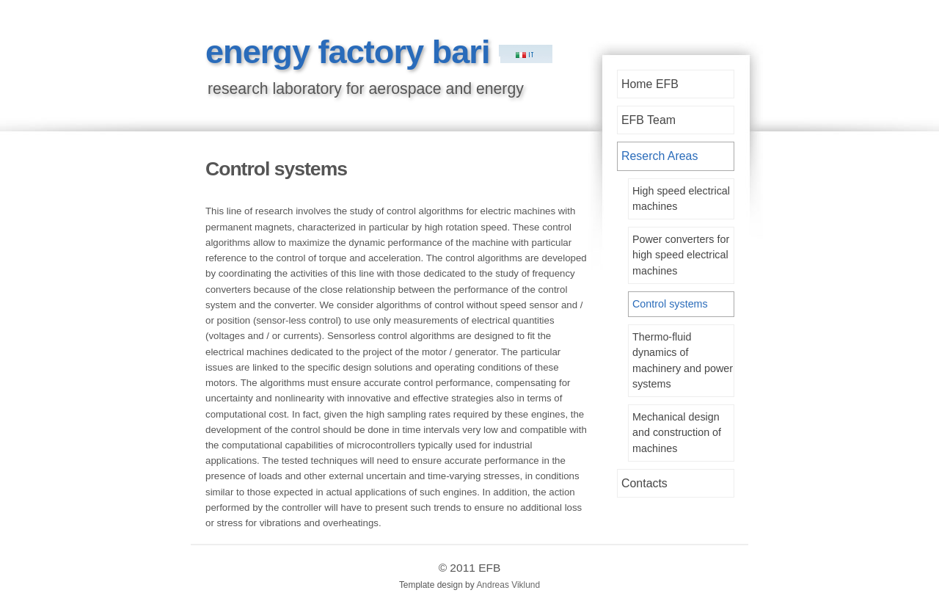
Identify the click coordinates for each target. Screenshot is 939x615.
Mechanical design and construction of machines (676, 432)
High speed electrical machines (681, 198)
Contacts (644, 483)
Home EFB (650, 84)
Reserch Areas (659, 156)
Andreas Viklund (508, 585)
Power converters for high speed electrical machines (680, 254)
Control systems (670, 304)
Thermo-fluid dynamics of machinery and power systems (682, 360)
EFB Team (648, 120)
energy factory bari (351, 51)
